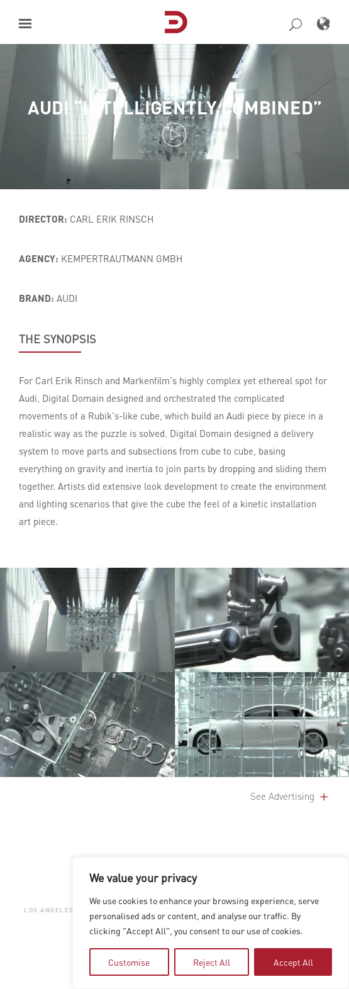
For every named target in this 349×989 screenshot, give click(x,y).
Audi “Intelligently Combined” (175, 107)
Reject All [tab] (211, 962)
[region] (210, 923)
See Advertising (290, 796)
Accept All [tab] (293, 962)
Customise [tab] (129, 962)
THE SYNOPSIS (57, 339)
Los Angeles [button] (49, 909)
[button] (25, 23)
